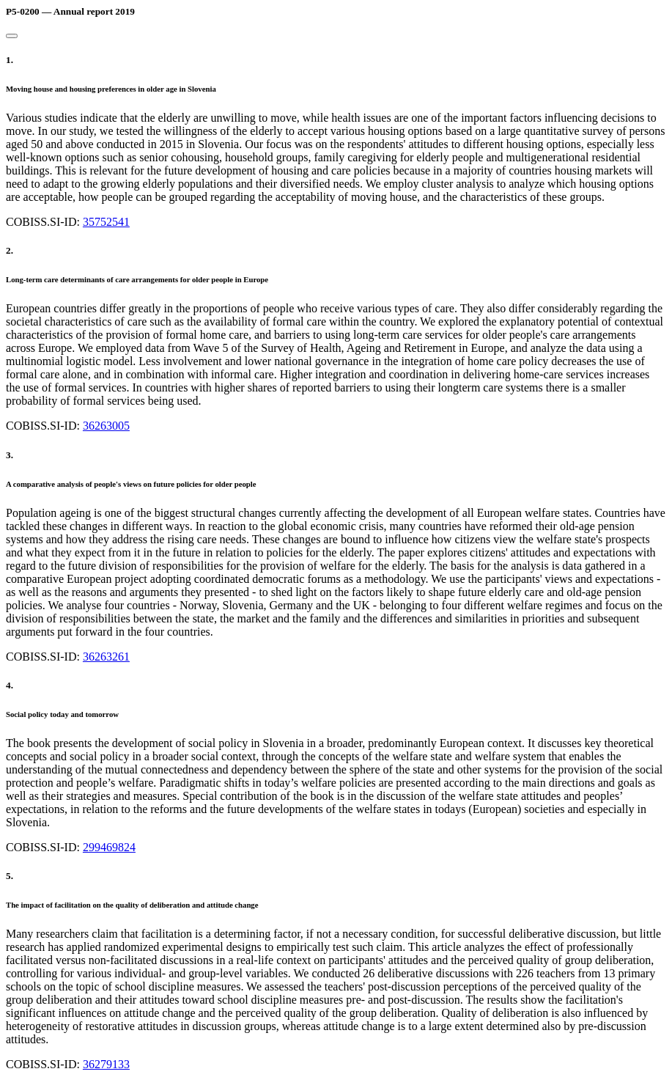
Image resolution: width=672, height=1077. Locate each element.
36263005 (106, 425)
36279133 (106, 1064)
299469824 (109, 847)
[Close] (12, 36)
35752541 (106, 222)
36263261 (106, 656)
